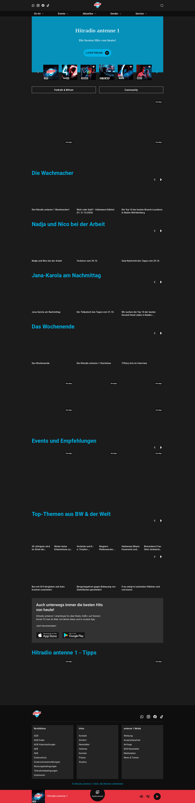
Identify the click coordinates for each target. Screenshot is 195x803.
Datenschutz (40, 757)
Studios (83, 762)
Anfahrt (82, 740)
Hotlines (83, 749)
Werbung (128, 735)
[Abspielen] (157, 796)
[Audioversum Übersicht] (97, 794)
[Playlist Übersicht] (148, 796)
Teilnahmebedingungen (46, 770)
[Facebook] (155, 716)
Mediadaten (130, 753)
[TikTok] (161, 716)
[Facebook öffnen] (43, 5)
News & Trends (131, 757)
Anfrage (128, 744)
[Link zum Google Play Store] (73, 635)
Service (142, 13)
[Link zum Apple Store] (47, 635)
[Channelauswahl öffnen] (161, 5)
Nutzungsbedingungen (45, 766)
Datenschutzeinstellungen (47, 762)
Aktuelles (90, 13)
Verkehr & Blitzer (63, 89)
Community (131, 89)
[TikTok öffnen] (48, 5)
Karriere (83, 753)
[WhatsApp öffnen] (33, 5)
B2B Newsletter (131, 749)
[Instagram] (148, 716)
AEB (36, 749)
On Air (39, 13)
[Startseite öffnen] (97, 5)
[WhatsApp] (142, 716)
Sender (116, 13)
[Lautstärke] (141, 796)
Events (63, 13)
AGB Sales (39, 740)
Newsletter (84, 744)
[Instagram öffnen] (38, 5)
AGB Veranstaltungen (44, 744)
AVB (36, 753)
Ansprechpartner (132, 740)
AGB (36, 735)
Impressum (39, 775)
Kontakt (83, 735)
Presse (82, 757)
